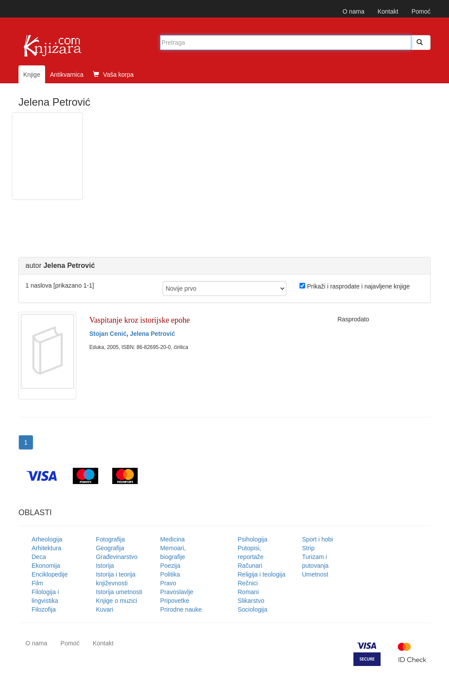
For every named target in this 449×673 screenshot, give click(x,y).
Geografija (110, 548)
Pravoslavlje (176, 591)
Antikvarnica (66, 74)
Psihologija (252, 539)
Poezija (170, 565)
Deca (39, 556)
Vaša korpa (113, 74)
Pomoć (421, 11)
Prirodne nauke (181, 609)
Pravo (168, 583)
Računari (250, 565)
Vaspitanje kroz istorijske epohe (139, 320)
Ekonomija (46, 565)
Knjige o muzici (116, 600)
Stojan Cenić (108, 333)
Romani (248, 591)
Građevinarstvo (117, 556)
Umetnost (315, 574)
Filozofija (44, 609)
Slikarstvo (251, 600)
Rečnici (248, 583)
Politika (170, 574)
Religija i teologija (261, 574)
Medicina (172, 539)
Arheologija (47, 539)
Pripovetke (174, 600)
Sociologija (252, 609)
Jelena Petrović (152, 333)
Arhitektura (46, 548)
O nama (353, 11)
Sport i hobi (317, 539)
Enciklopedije (50, 574)
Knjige (31, 74)
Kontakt (388, 11)
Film (37, 583)
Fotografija (110, 539)
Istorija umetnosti (119, 591)
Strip (308, 548)
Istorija (105, 565)
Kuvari (105, 609)
